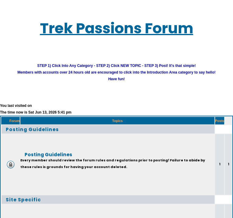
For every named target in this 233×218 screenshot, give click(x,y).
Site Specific (28, 204)
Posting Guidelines (39, 134)
